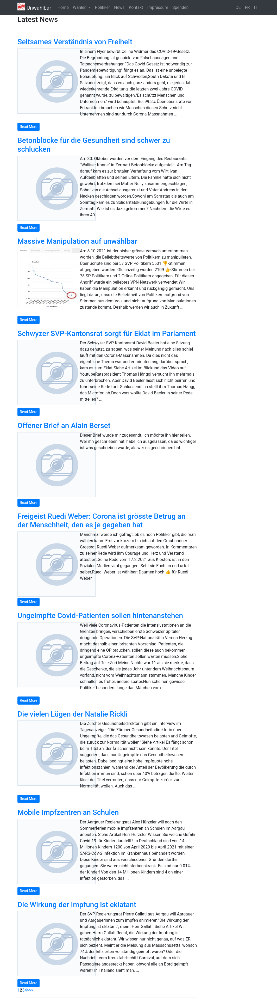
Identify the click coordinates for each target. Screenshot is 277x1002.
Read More (28, 127)
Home (63, 7)
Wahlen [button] (80, 7)
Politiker (102, 7)
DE (238, 7)
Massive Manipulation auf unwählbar (77, 241)
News (119, 7)
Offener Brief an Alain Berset (63, 425)
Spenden (180, 7)
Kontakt (136, 7)
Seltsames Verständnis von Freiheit (74, 42)
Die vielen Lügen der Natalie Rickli (72, 714)
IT (255, 7)
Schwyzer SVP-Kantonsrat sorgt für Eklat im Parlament (106, 333)
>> (31, 990)
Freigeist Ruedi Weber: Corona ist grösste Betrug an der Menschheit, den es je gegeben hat (101, 520)
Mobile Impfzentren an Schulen (68, 812)
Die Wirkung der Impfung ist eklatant (76, 904)
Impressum (157, 7)
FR (247, 7)
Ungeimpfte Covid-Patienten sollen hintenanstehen (100, 615)
